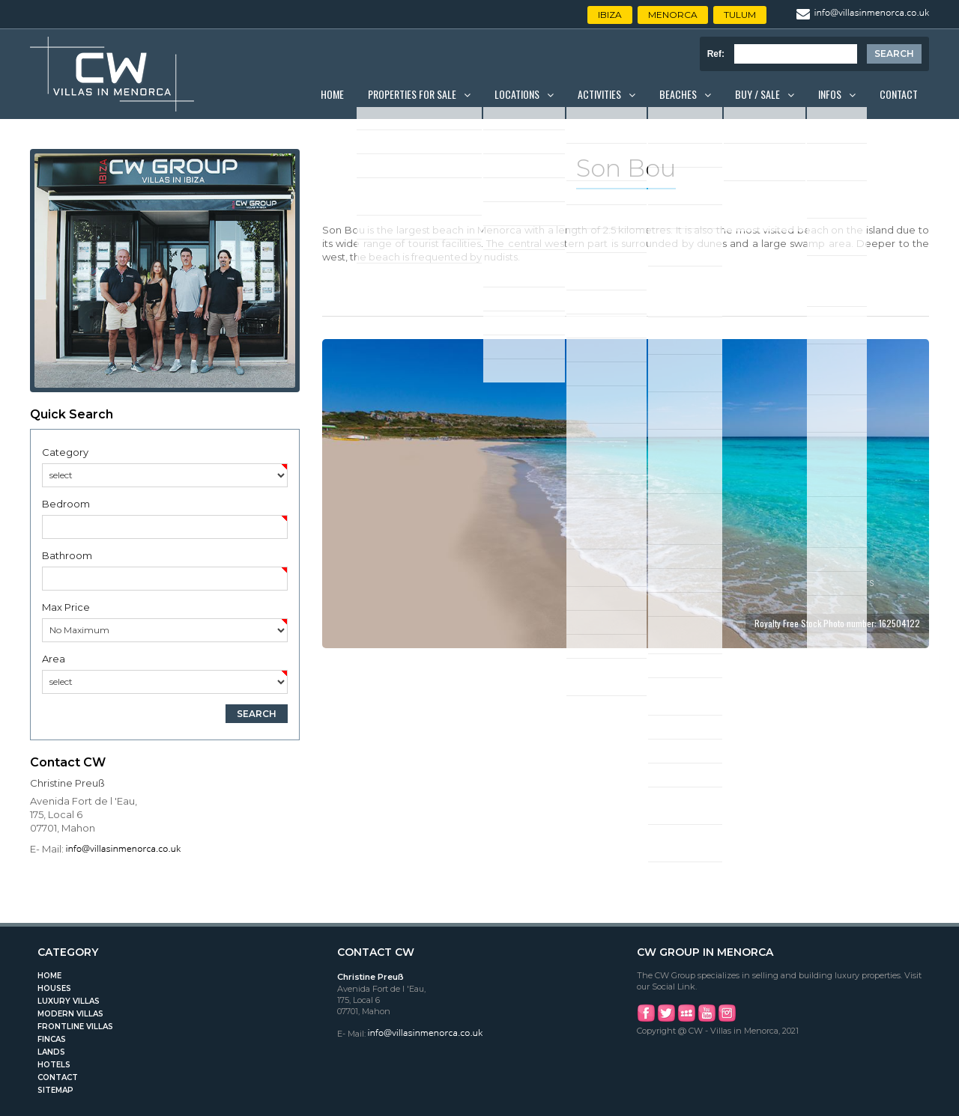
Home (332, 94)
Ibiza (610, 14)
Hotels (53, 1065)
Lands (51, 1052)
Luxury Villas (68, 1001)
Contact (899, 94)
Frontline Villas (75, 1026)
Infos (829, 94)
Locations (516, 94)
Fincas (51, 1039)
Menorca (673, 14)
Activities (599, 94)
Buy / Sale (757, 94)
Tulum (740, 14)
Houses (54, 988)
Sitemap (55, 1090)
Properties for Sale (412, 94)
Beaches (678, 94)
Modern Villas (70, 1014)
